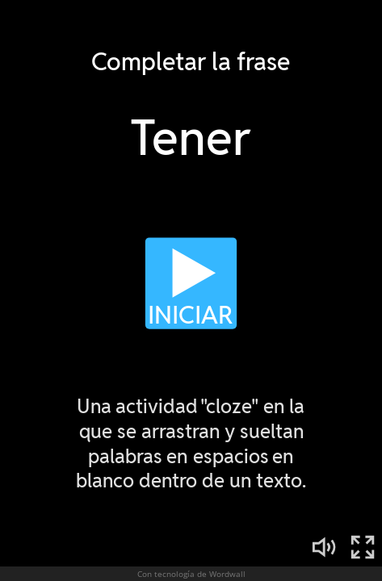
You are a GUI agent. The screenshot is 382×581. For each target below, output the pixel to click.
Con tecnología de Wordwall (191, 573)
